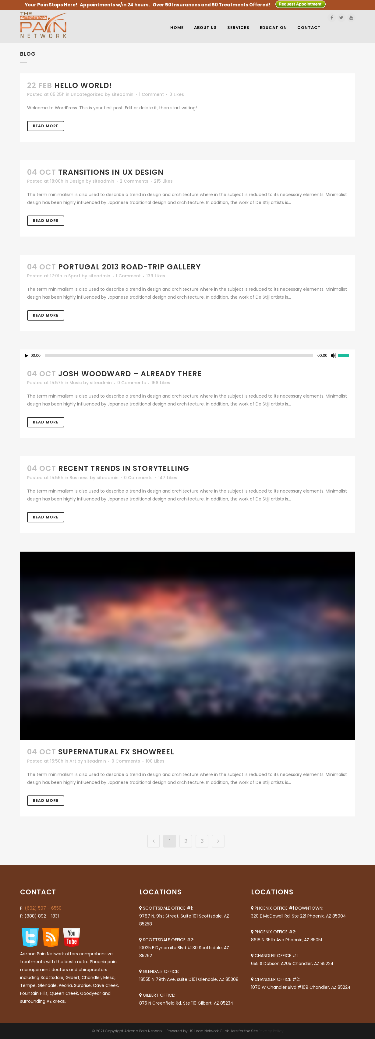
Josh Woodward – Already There (130, 374)
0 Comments (131, 383)
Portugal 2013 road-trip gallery (129, 267)
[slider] (179, 355)
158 (160, 383)
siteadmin (122, 94)
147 (167, 478)
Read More (45, 125)
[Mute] (333, 355)
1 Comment (151, 94)
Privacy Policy (271, 1031)
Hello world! (83, 85)
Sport (74, 276)
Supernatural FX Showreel (116, 752)
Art (72, 761)
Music (75, 383)
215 (163, 181)
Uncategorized (87, 94)
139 (155, 276)
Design (76, 181)
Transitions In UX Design (111, 172)
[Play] (26, 356)
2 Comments (134, 181)
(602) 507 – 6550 (43, 908)
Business (79, 478)
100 (155, 761)
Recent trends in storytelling (123, 468)
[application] (187, 355)
